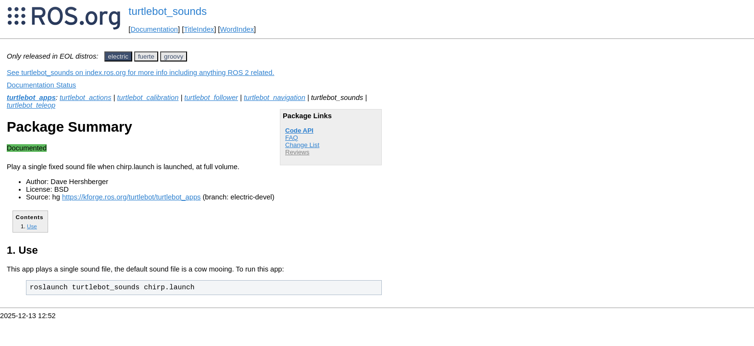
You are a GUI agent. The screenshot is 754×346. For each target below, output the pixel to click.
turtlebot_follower (211, 97)
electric (118, 56)
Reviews (297, 152)
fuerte (146, 56)
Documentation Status (41, 85)
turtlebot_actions (86, 97)
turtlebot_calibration (147, 97)
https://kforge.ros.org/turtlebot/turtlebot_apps (131, 197)
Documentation (154, 29)
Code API (299, 130)
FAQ (291, 137)
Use (32, 226)
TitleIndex (199, 29)
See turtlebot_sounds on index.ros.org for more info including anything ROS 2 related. (140, 72)
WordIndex (237, 29)
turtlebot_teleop (31, 105)
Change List (302, 144)
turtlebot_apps (31, 97)
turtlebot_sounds (167, 11)
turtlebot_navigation (274, 97)
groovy (173, 56)
